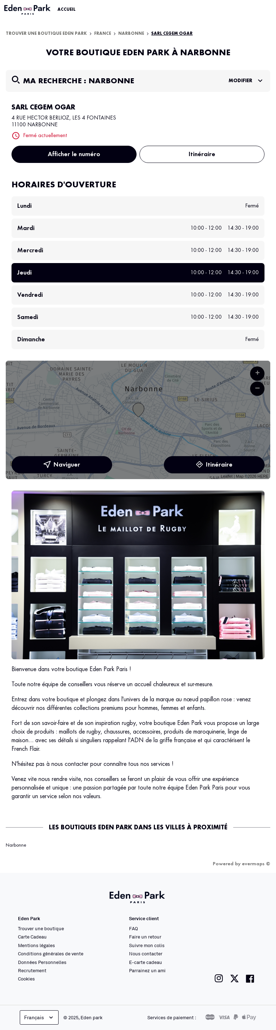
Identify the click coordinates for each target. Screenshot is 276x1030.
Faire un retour (145, 937)
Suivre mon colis (147, 945)
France (102, 34)
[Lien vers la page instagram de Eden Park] (219, 978)
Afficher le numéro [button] (74, 154)
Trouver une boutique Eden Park (46, 34)
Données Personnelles (42, 962)
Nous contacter (145, 953)
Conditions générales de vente (50, 953)
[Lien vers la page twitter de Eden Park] (234, 978)
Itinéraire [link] (214, 465)
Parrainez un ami (147, 970)
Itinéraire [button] (202, 154)
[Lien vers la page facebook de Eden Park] (250, 978)
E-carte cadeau (145, 962)
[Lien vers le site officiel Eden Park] (28, 9)
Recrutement (32, 970)
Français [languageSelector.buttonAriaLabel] (39, 1017)
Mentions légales (36, 945)
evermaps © (256, 863)
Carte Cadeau (32, 937)
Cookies (26, 979)
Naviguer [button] (61, 465)
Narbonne (131, 34)
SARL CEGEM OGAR (172, 34)
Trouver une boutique (41, 928)
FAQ (133, 928)
